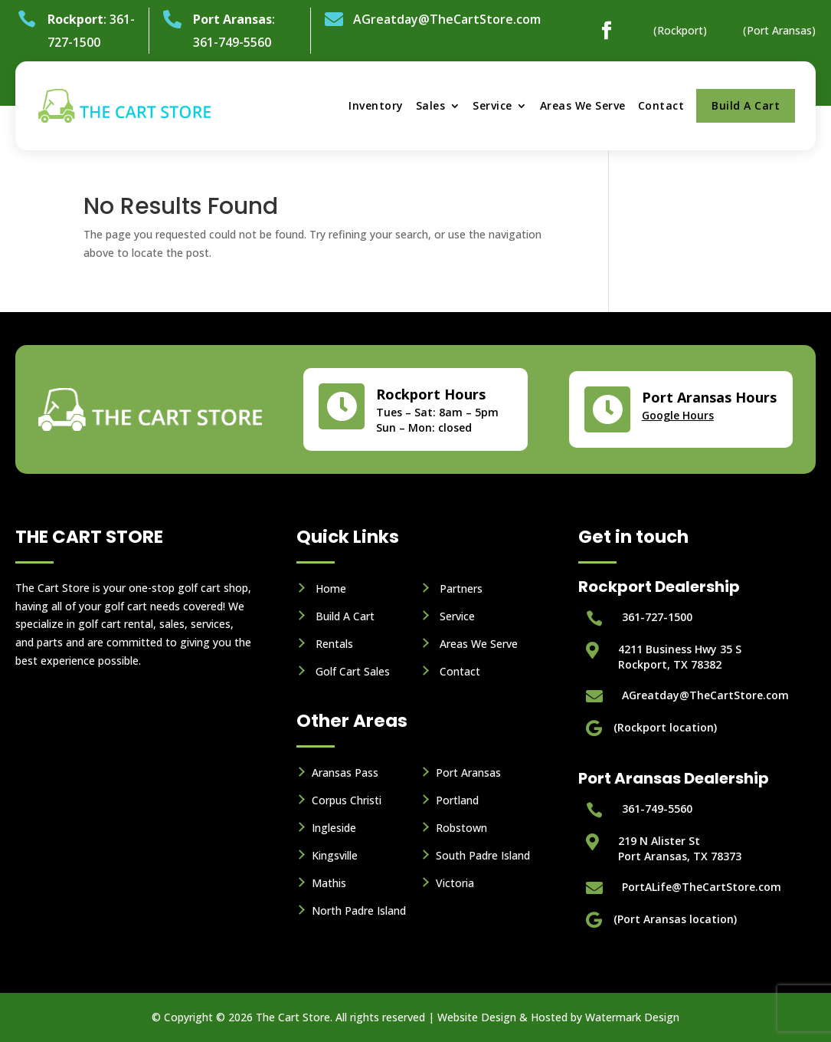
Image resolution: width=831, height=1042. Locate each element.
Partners (461, 588)
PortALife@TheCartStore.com (701, 886)
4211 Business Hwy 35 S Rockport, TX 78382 (679, 657)
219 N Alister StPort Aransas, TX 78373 (679, 848)
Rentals (334, 643)
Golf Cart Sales (353, 671)
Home (331, 588)
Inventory (376, 105)
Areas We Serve (583, 105)
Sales (431, 105)
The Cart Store (293, 1017)
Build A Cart (746, 105)
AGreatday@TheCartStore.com (447, 19)
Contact (661, 105)
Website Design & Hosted (502, 1017)
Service (492, 105)
